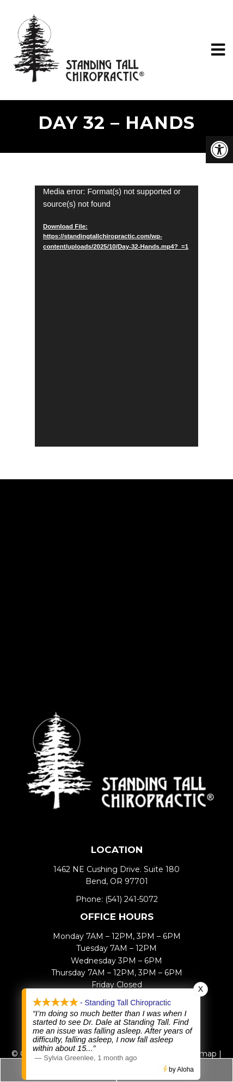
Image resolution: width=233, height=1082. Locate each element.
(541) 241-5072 (131, 899)
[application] (116, 316)
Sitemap (201, 1054)
